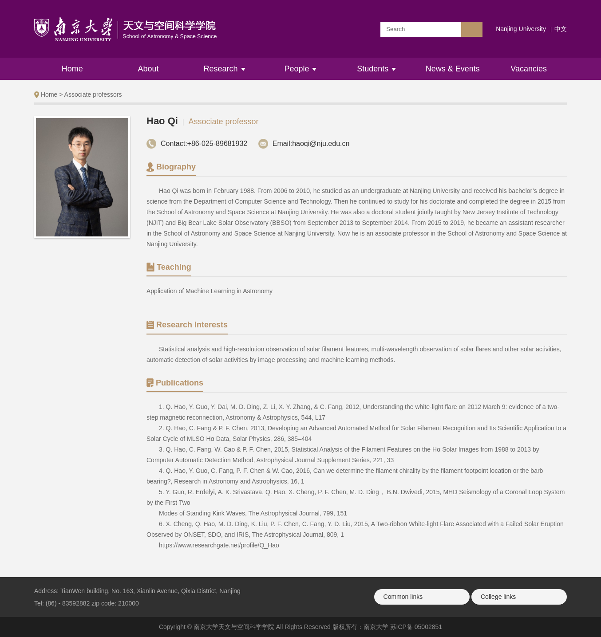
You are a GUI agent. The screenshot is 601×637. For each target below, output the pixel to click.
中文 (560, 28)
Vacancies (528, 68)
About (148, 68)
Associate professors (93, 94)
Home (72, 68)
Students (376, 68)
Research (224, 68)
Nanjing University (521, 28)
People (300, 68)
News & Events (453, 68)
